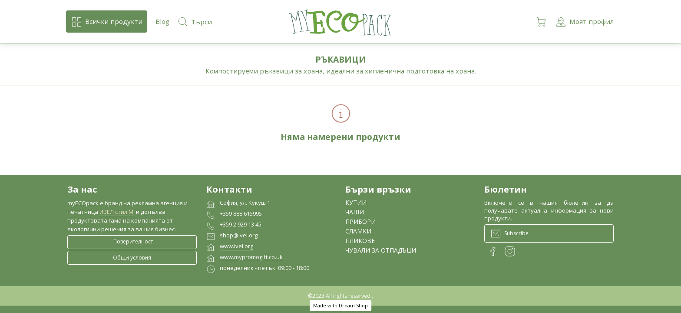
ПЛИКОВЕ (360, 240)
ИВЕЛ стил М (117, 212)
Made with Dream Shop (340, 305)
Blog (162, 21)
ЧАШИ (354, 212)
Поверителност (133, 241)
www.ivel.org (236, 246)
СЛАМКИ (358, 231)
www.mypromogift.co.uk (251, 257)
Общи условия (132, 257)
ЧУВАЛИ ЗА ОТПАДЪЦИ (380, 250)
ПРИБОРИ (360, 221)
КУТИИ (356, 202)
